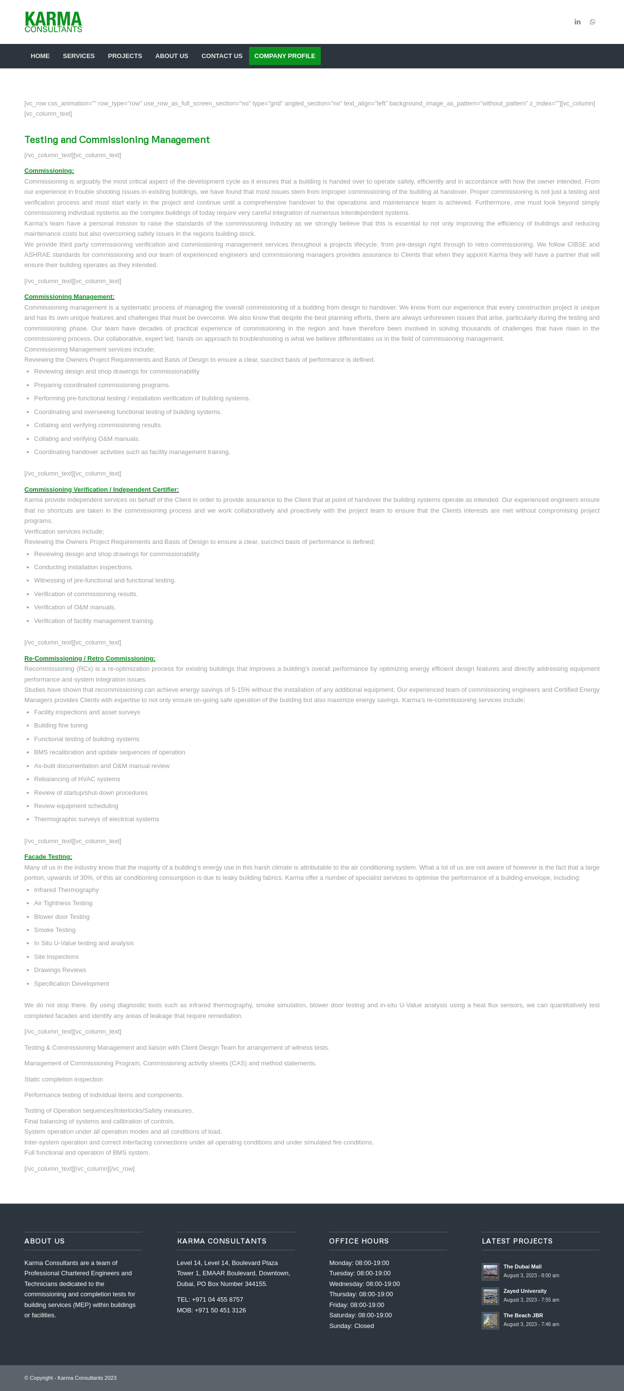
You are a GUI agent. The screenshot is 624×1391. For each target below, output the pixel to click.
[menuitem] (40, 56)
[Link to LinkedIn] (577, 22)
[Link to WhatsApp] (592, 22)
